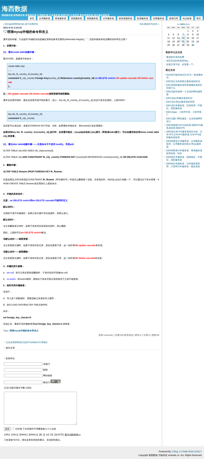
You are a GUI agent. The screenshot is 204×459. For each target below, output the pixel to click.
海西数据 (14, 8)
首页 (32, 18)
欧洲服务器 (142, 18)
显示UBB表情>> (73, 434)
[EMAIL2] (33, 434)
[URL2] (14, 434)
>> (188, 24)
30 (193, 45)
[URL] (7, 434)
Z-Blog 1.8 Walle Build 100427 (186, 451)
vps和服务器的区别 (179, 98)
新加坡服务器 (125, 18)
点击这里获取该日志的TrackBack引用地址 (27, 342)
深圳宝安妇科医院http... (178, 60)
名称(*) (46, 364)
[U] (47, 434)
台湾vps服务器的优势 (180, 101)
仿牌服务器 (158, 18)
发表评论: (10, 358)
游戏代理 (173, 18)
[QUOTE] (59, 434)
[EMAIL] (23, 434)
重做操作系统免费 (175, 57)
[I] (44, 434)
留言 (198, 18)
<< (178, 24)
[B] (40, 434)
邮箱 (45, 369)
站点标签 (187, 18)
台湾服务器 (44, 18)
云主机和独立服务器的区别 (183, 81)
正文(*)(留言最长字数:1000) (17, 387)
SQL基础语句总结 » (149, 24)
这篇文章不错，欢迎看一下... (180, 64)
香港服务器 (60, 18)
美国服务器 (76, 18)
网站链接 (47, 375)
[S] (51, 434)
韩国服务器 (92, 18)
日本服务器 (108, 18)
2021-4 (183, 24)
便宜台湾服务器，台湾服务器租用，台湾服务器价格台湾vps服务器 (184, 144)
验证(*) (46, 382)
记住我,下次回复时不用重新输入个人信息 (35, 429)
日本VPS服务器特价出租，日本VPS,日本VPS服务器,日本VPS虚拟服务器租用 (184, 134)
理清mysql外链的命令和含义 (24, 330)
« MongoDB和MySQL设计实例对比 (20, 24)
